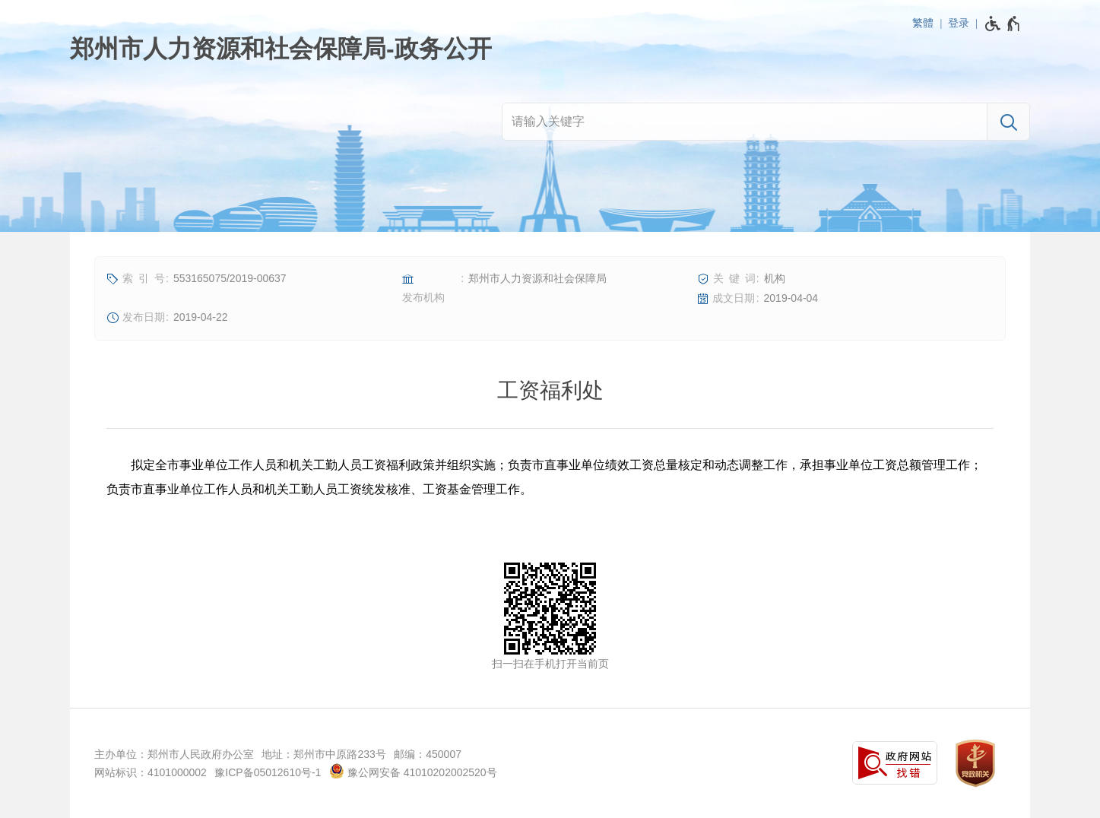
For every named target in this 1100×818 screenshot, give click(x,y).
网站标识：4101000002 (150, 772)
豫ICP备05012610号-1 (267, 772)
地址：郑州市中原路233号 (323, 754)
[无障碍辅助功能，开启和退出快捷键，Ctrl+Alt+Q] (1003, 23)
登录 (958, 23)
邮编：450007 (427, 754)
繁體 (923, 23)
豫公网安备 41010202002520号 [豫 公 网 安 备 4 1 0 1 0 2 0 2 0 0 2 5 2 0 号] (413, 770)
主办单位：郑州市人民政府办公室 (174, 754)
